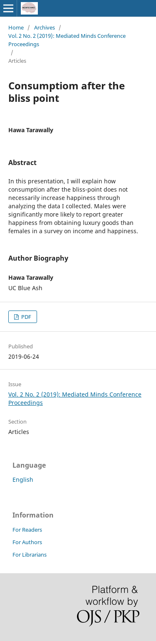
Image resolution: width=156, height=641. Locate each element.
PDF (25, 316)
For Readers (27, 529)
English (22, 479)
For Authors (27, 542)
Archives (44, 27)
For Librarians (29, 554)
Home (16, 27)
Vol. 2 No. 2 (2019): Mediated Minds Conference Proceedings (67, 40)
